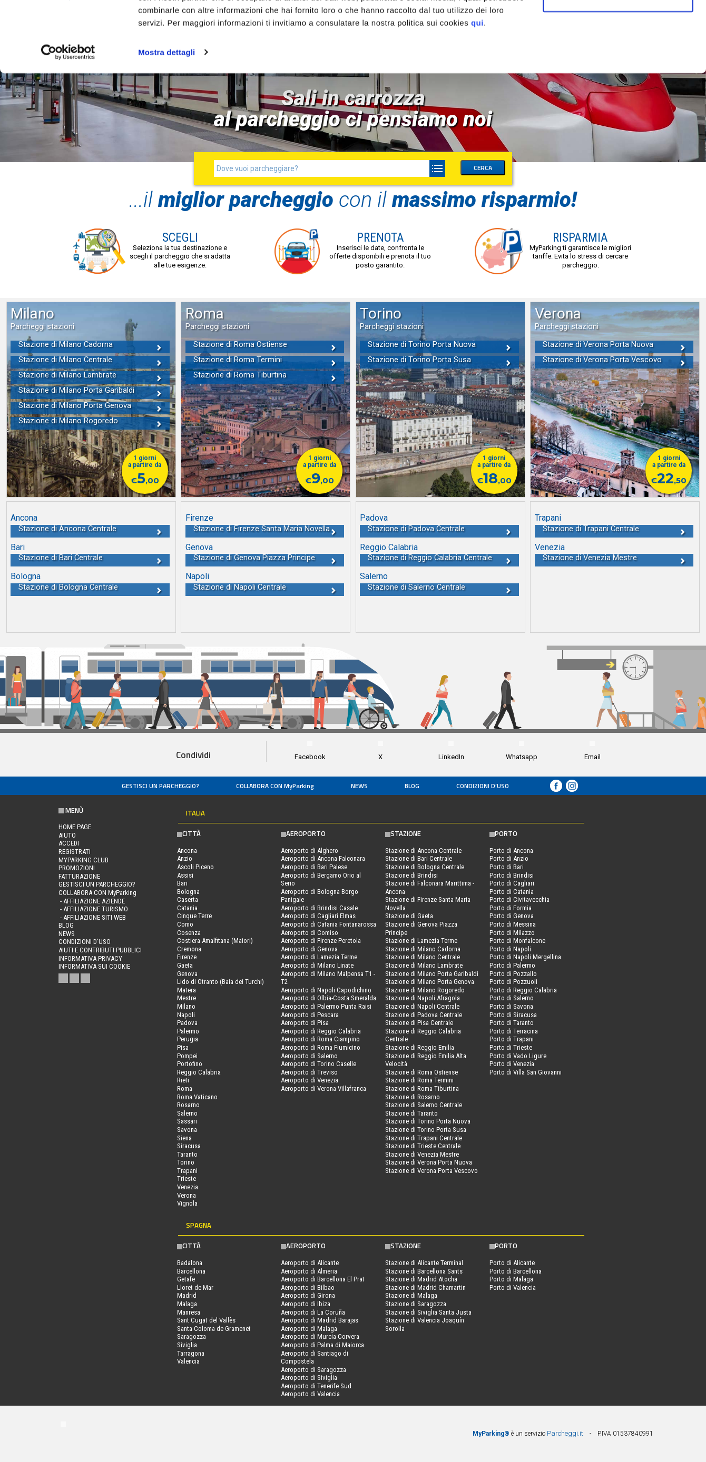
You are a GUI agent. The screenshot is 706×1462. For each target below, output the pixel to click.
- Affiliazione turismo (93, 909)
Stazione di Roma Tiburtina (422, 1088)
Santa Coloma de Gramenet (214, 1328)
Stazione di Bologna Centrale (424, 867)
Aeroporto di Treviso (309, 1072)
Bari (182, 883)
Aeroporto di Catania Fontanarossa (328, 924)
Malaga (187, 1304)
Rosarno (188, 1105)
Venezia (187, 1187)
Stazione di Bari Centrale (418, 858)
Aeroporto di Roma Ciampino (320, 1039)
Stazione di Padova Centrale (423, 1015)
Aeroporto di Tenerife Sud (316, 1386)
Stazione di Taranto (411, 1113)
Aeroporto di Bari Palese (314, 867)
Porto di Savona (511, 1006)
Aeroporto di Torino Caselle (318, 1064)
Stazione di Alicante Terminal (424, 1263)
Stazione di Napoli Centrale (422, 1006)
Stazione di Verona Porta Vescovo (431, 1171)
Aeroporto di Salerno (309, 1056)
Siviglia (187, 1345)
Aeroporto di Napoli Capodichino (326, 990)
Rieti (183, 1080)
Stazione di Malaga (411, 1295)
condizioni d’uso (482, 786)
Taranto (187, 1154)
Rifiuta (618, 62)
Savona (187, 1129)
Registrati (74, 852)
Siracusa (189, 1146)
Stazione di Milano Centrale (422, 957)
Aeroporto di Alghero (309, 850)
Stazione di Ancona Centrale (423, 850)
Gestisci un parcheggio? (160, 786)
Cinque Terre (194, 916)
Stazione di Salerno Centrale (423, 1105)
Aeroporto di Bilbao (308, 1287)
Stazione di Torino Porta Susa (425, 1129)
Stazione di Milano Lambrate (424, 965)
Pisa (183, 1047)
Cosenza (189, 933)
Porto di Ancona (511, 850)
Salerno (187, 1113)
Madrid (187, 1295)
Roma (184, 1088)
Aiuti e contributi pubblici (100, 950)
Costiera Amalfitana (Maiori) (215, 940)
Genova (187, 974)
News (359, 786)
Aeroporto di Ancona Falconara (323, 858)
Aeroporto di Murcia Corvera (320, 1336)
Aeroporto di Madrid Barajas (319, 1320)
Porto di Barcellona (515, 1271)
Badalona (189, 1263)
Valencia (188, 1361)
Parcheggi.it (565, 1433)
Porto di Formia (510, 908)
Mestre (186, 998)
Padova (187, 1023)
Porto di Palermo (512, 965)
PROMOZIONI (76, 868)
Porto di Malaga (511, 1279)
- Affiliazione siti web (92, 917)
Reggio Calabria (199, 1072)
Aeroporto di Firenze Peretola (321, 940)
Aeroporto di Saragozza (313, 1370)
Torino (185, 1162)
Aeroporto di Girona (308, 1295)
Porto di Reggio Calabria (523, 990)
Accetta (618, 27)
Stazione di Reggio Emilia (419, 1047)
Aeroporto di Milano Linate (317, 965)
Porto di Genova (511, 916)
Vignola (187, 1203)
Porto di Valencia (512, 1287)
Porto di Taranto (511, 1023)
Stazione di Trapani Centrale (423, 1138)
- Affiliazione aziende (91, 901)
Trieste (186, 1178)
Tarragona (190, 1353)
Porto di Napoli (510, 949)
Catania (187, 908)
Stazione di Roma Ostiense (421, 1072)
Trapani (187, 1171)
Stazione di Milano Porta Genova (429, 982)
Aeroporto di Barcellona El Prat (323, 1279)
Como (185, 924)
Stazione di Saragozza (415, 1304)
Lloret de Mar (195, 1287)
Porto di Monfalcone (517, 940)
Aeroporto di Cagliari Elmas (318, 916)
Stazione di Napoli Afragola (422, 998)
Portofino (189, 1064)
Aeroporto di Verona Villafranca (323, 1088)
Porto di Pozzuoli (513, 982)
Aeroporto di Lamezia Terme (319, 957)
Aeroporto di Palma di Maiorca (322, 1345)
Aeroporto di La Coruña (313, 1312)
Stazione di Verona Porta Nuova (428, 1162)
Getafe (186, 1279)
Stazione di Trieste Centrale (422, 1146)
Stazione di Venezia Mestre (422, 1154)
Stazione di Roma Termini (419, 1080)
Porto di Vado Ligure (517, 1056)
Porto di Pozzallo (513, 974)
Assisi (185, 875)
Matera (186, 990)
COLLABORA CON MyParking (275, 786)
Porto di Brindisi (511, 875)
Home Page (74, 827)
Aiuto (67, 835)
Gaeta (185, 965)
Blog (412, 786)
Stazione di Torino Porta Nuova (427, 1121)
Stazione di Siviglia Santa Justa (428, 1312)
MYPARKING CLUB (83, 860)
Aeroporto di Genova (309, 949)
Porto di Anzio (508, 858)
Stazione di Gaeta (409, 916)
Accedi (68, 843)
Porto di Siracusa (513, 1015)
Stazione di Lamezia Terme (421, 940)
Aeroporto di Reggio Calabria (321, 1031)
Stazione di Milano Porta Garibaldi (431, 974)
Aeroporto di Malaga (309, 1328)
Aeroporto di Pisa (305, 1023)
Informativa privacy (90, 958)
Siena (184, 1138)
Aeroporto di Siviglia (309, 1377)
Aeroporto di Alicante (310, 1263)
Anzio (184, 858)
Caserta (187, 899)
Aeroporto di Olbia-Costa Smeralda (328, 998)
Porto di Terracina (513, 1031)
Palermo (188, 1031)
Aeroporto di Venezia (309, 1080)
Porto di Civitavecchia (519, 899)
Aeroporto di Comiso (309, 933)
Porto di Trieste (510, 1047)
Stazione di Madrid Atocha (421, 1279)
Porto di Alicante (512, 1263)
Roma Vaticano (197, 1097)
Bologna (188, 892)
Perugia (187, 1039)
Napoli (186, 1015)
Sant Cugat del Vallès (206, 1320)
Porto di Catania (511, 892)
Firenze (187, 957)
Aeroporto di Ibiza (305, 1304)
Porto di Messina (512, 924)
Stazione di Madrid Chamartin (425, 1287)
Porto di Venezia (511, 1064)
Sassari (187, 1121)
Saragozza (191, 1336)
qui (477, 88)
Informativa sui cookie (94, 966)
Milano (186, 1006)
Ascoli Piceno (195, 867)
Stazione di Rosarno (412, 1097)
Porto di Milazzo (512, 933)
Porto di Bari (506, 867)
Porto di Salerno (511, 998)
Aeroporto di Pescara (310, 1015)
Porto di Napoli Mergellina (525, 957)
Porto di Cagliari (511, 883)
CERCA (483, 168)
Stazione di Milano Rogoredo (425, 990)
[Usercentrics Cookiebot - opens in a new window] (68, 118)
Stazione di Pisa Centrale (419, 1023)
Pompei (187, 1056)
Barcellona (191, 1271)
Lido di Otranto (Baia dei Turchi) (220, 982)
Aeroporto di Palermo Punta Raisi (326, 1006)
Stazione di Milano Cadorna (422, 949)
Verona (186, 1195)
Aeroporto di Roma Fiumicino (320, 1047)
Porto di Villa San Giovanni (525, 1072)
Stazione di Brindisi (411, 875)
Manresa (188, 1312)
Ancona (187, 850)
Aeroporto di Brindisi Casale (319, 908)
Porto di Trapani (511, 1039)
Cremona (189, 949)
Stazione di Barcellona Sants (424, 1271)
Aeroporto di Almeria (309, 1271)
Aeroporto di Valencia (310, 1394)
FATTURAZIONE (79, 876)
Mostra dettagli (166, 117)
